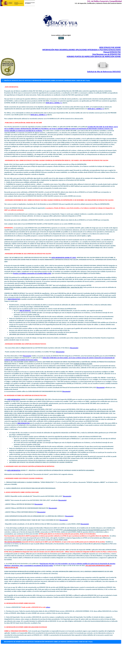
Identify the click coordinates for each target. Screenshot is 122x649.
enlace (48, 607)
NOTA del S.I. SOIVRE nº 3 (96, 109)
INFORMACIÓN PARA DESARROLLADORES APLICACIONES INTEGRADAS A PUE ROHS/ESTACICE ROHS (81, 50)
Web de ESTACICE (25, 310)
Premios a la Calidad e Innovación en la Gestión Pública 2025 (32, 273)
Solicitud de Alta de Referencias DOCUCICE (104, 71)
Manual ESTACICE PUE (112, 52)
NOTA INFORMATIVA (13, 399)
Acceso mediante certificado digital (61, 35)
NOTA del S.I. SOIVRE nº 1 (54, 103)
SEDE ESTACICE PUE (14, 299)
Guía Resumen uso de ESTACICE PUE (106, 54)
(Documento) (74, 348)
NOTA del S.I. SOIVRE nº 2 (38, 115)
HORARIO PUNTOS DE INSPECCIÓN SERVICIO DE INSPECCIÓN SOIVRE (94, 56)
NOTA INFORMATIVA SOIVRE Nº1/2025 (63, 257)
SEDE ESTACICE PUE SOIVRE (110, 47)
